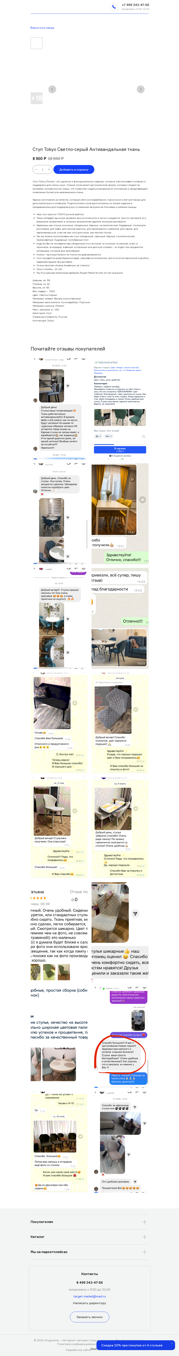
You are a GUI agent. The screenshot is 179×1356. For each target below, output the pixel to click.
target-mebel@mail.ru (89, 1296)
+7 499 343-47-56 (135, 5)
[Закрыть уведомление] (172, 1343)
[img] (33, 7)
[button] (114, 7)
